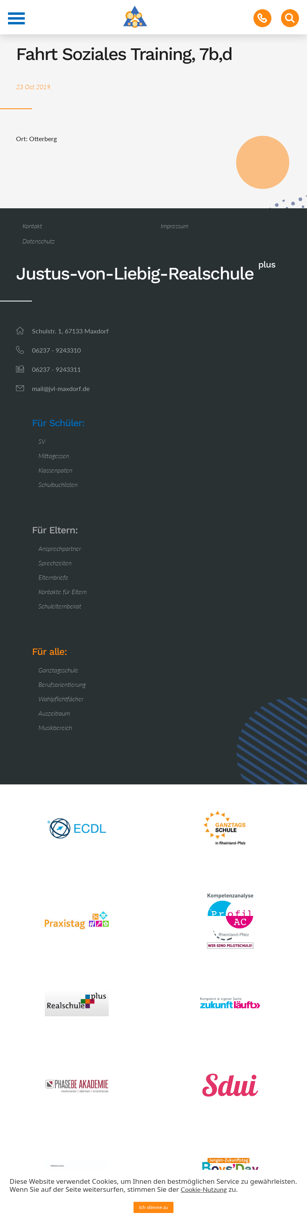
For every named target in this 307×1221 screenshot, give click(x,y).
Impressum (174, 225)
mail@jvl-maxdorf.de (61, 388)
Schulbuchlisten (58, 484)
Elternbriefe (53, 577)
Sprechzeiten (55, 563)
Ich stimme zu (153, 1207)
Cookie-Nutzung (204, 1189)
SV (42, 441)
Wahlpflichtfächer (61, 698)
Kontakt (32, 225)
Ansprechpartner (59, 548)
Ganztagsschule (58, 670)
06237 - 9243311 (56, 369)
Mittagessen (53, 455)
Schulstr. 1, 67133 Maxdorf (70, 331)
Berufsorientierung (62, 684)
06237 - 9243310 (56, 350)
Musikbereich (55, 727)
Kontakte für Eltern (62, 591)
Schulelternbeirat (59, 606)
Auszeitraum (54, 713)
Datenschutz (38, 241)
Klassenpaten (55, 470)
